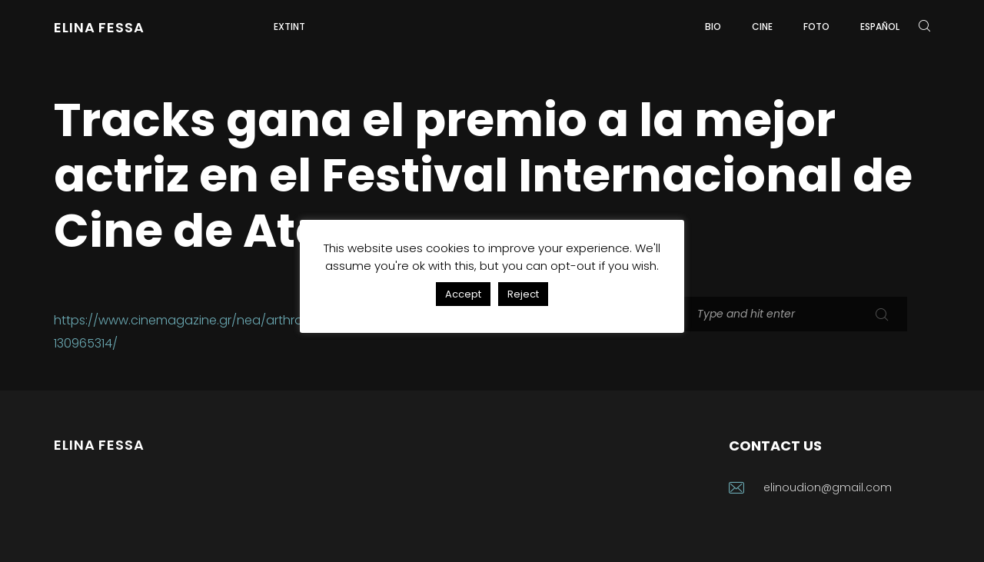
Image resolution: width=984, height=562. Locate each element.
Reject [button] (523, 294)
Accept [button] (463, 294)
